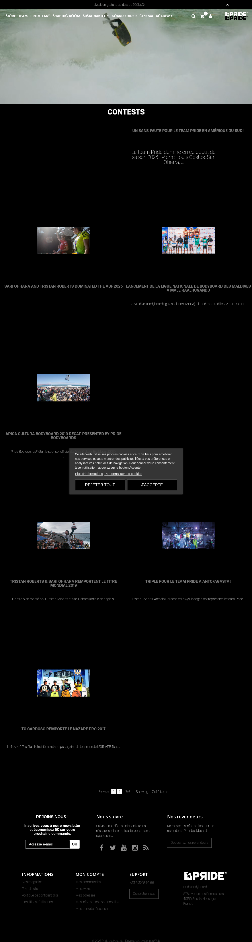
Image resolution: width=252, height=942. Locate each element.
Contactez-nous (144, 894)
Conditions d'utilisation (37, 902)
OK (74, 844)
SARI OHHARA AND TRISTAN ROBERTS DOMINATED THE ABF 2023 (63, 286)
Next (127, 791)
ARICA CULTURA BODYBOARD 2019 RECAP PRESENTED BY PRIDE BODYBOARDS (63, 436)
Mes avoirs (83, 889)
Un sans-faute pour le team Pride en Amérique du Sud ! (188, 130)
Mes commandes (88, 882)
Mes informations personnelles (97, 902)
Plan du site (30, 889)
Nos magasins (32, 882)
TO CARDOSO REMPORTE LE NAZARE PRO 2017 (63, 729)
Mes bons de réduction (92, 909)
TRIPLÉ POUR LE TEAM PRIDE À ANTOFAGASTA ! (188, 581)
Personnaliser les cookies (123, 473)
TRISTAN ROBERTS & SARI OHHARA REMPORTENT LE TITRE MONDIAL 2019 (63, 583)
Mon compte (90, 874)
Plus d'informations (89, 473)
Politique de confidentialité (40, 895)
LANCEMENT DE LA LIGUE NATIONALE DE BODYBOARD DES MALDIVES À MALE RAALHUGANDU (188, 288)
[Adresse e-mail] (47, 844)
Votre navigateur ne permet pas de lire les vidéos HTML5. (126, 56)
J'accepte (152, 484)
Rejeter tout (100, 484)
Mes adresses (85, 895)
